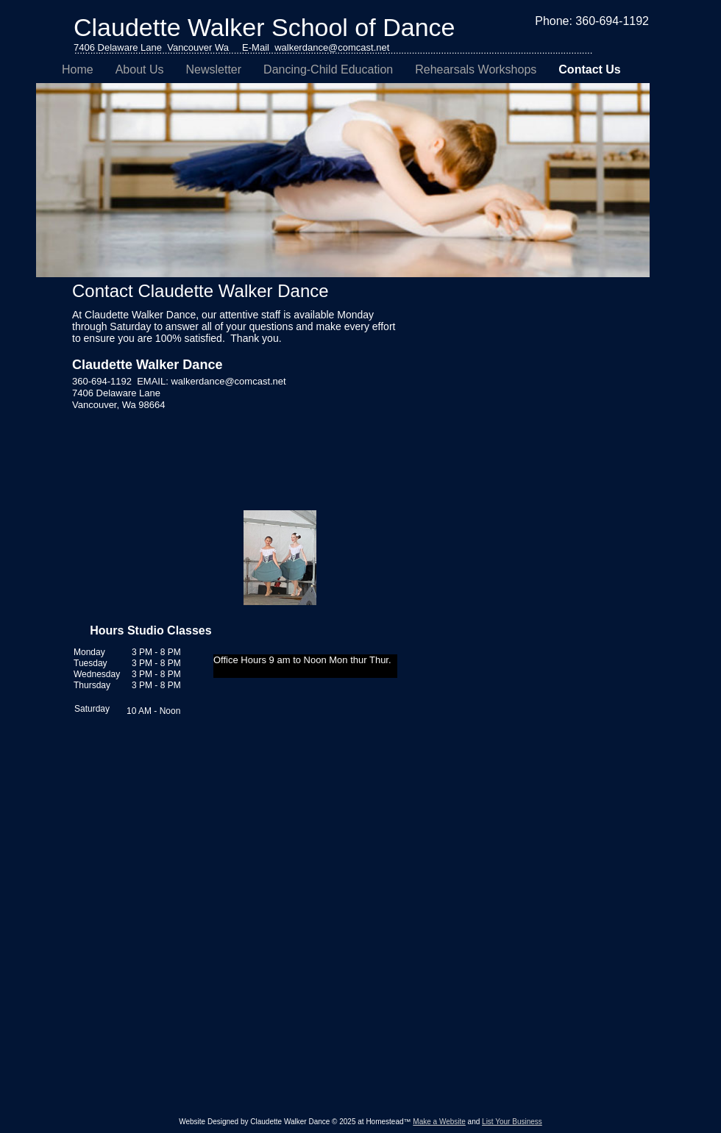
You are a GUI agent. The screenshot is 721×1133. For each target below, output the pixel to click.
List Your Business (512, 1122)
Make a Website (439, 1122)
